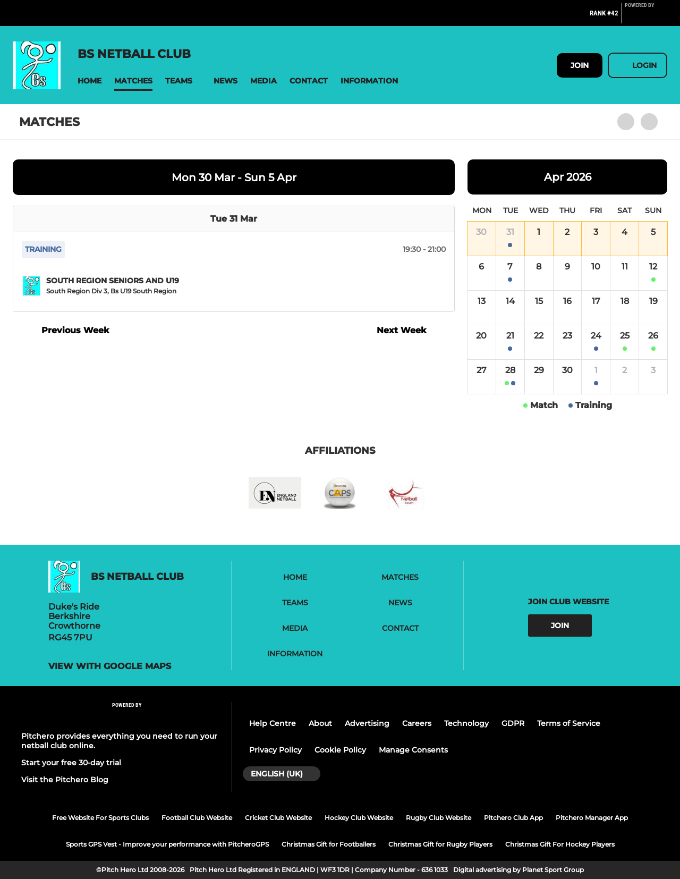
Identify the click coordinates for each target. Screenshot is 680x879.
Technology (466, 723)
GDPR (513, 723)
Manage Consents (413, 750)
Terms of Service (568, 723)
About (320, 723)
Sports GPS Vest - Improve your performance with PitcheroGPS (167, 844)
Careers (416, 723)
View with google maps (109, 666)
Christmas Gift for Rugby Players (440, 844)
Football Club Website (197, 818)
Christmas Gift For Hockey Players (560, 844)
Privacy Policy (275, 750)
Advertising (367, 723)
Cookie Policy (340, 750)
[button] (89, 81)
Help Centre (272, 723)
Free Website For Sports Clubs (100, 818)
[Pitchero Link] (646, 17)
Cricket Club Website (278, 818)
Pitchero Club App (513, 818)
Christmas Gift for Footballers (329, 844)
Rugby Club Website (438, 818)
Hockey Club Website (359, 818)
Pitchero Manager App (592, 818)
